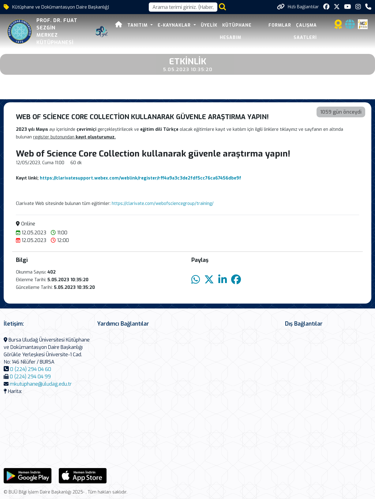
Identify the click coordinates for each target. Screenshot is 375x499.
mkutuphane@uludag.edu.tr (41, 384)
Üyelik (209, 25)
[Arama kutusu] (183, 7)
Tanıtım (138, 25)
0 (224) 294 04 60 (30, 369)
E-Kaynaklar (175, 25)
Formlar (279, 25)
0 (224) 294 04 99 (30, 376)
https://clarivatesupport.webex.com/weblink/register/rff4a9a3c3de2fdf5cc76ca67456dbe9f (140, 178)
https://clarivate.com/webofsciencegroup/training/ (163, 203)
